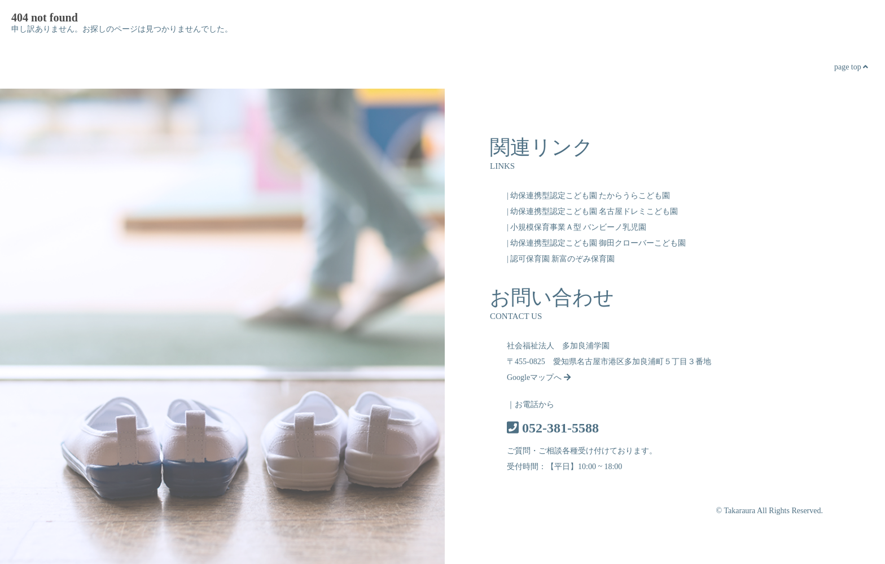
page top (851, 67)
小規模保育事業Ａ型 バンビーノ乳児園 (578, 227)
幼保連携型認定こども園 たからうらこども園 (590, 195)
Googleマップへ (539, 377)
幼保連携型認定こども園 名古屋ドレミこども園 (594, 211)
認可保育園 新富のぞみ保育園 (562, 259)
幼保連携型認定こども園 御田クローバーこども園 (598, 243)
